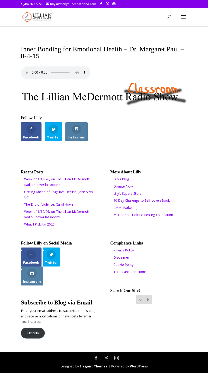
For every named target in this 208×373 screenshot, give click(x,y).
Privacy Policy (123, 250)
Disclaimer (121, 257)
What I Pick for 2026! (39, 224)
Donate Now (123, 186)
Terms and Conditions (130, 272)
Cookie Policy (123, 264)
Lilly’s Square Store (127, 193)
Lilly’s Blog (121, 179)
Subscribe (33, 333)
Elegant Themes (93, 366)
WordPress (139, 366)
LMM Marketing (125, 207)
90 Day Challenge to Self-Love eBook (141, 200)
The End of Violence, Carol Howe (49, 204)
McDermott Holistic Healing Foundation (143, 215)
